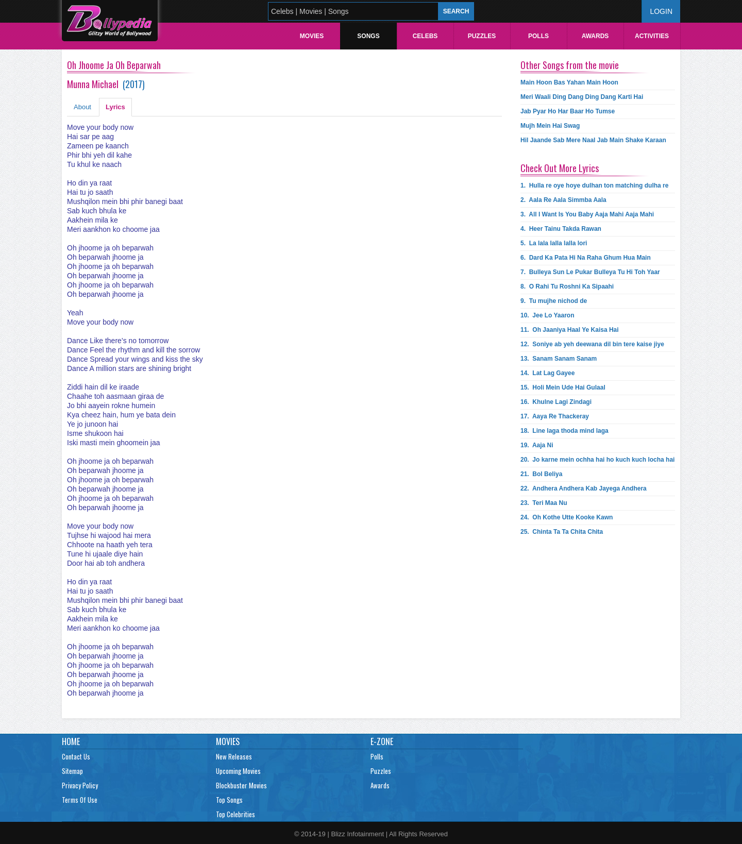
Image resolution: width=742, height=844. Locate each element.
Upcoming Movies (238, 771)
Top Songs (229, 800)
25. (561, 531)
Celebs (425, 36)
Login (661, 11)
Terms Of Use (79, 800)
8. (567, 286)
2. (563, 200)
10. (547, 315)
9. (553, 301)
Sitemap (72, 771)
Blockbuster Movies (241, 785)
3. (587, 214)
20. (597, 459)
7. (590, 272)
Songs (368, 36)
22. (583, 488)
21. (541, 474)
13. (558, 358)
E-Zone (381, 741)
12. (592, 344)
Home (71, 741)
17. (554, 416)
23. (543, 503)
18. (564, 430)
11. (569, 329)
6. (585, 257)
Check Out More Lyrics (559, 168)
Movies (312, 36)
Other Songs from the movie (569, 65)
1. (594, 185)
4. (560, 228)
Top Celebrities (235, 814)
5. (553, 243)
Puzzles (482, 36)
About (82, 107)
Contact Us (76, 756)
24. (566, 517)
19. (536, 445)
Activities (652, 36)
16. (556, 402)
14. (547, 373)
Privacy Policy (80, 785)
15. (562, 387)
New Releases (234, 756)
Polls (538, 36)
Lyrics (115, 107)
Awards (595, 36)
